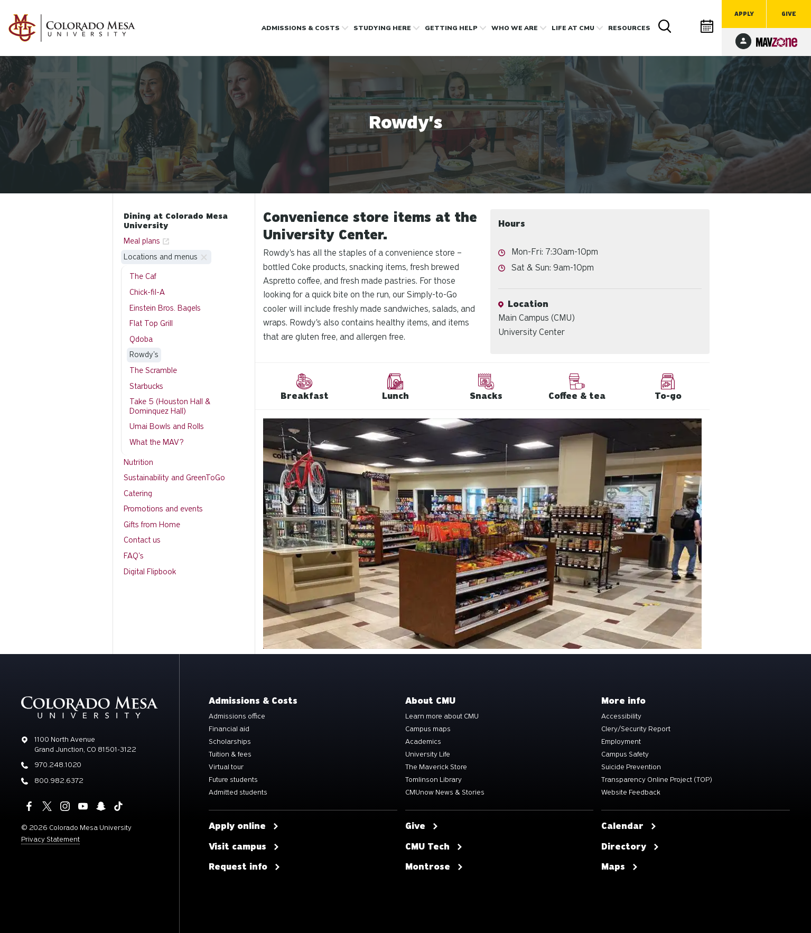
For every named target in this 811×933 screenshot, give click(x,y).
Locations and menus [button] (161, 257)
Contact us (142, 540)
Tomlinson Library (433, 780)
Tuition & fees (230, 754)
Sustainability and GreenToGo (174, 477)
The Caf (142, 276)
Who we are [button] (514, 28)
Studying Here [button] (382, 28)
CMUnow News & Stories (444, 792)
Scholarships (230, 742)
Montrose (434, 867)
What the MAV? (156, 442)
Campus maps (428, 729)
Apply (744, 14)
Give (788, 14)
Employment (621, 742)
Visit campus (244, 847)
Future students (233, 780)
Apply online (244, 826)
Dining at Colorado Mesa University (176, 220)
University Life (427, 754)
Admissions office (237, 716)
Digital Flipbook (150, 571)
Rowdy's (144, 354)
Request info (245, 867)
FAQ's (134, 556)
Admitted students (238, 792)
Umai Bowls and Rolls (166, 426)
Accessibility (621, 716)
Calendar (707, 26)
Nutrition (138, 462)
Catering (138, 493)
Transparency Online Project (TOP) (656, 780)
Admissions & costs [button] (301, 28)
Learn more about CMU (442, 716)
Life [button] (573, 28)
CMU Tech (434, 847)
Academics (423, 742)
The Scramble (153, 370)
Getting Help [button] (451, 28)
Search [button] (665, 26)
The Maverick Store (436, 767)
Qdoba (141, 339)
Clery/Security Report (635, 729)
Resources (629, 28)
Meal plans (142, 241)
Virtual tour (226, 767)
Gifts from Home (152, 524)
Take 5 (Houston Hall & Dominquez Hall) (170, 406)
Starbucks (146, 386)
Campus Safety (625, 754)
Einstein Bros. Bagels (165, 308)
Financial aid (229, 729)
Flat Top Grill (151, 323)
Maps (619, 867)
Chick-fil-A (147, 292)
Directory (686, 26)
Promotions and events (163, 509)
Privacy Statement (50, 839)
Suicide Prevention (631, 767)
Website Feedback (630, 792)
